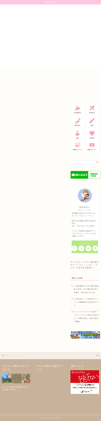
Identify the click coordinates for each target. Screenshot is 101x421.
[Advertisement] (50, 50)
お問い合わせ (37, 73)
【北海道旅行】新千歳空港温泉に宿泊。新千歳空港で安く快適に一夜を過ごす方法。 (86, 289)
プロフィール (53, 73)
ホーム (22, 73)
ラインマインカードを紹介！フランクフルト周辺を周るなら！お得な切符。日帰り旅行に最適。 (86, 316)
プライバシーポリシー (72, 73)
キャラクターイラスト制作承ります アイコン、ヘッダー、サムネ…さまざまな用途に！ (84, 265)
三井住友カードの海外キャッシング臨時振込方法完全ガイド (86, 302)
